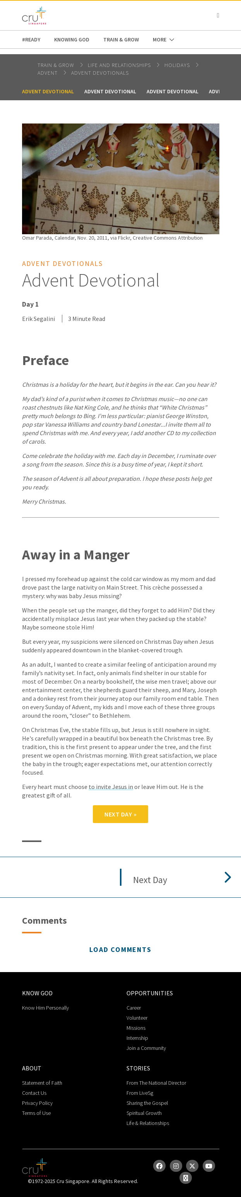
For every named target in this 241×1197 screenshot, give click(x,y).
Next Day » (120, 814)
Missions (135, 1027)
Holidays (177, 65)
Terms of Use (36, 1113)
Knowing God (71, 39)
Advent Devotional (48, 91)
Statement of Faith (42, 1082)
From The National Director (156, 1082)
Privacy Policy (37, 1102)
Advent (48, 72)
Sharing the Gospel (147, 1102)
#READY (31, 39)
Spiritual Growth (144, 1113)
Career (133, 1007)
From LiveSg (139, 1092)
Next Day (150, 880)
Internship (137, 1037)
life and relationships (120, 65)
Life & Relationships (147, 1123)
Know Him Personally (45, 1007)
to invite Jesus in (111, 787)
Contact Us (34, 1092)
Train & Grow (121, 39)
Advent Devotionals (100, 72)
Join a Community (146, 1047)
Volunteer (136, 1017)
